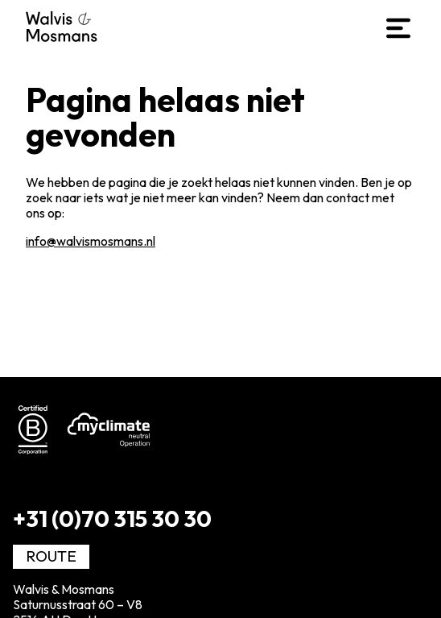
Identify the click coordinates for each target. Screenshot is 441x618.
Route (51, 556)
